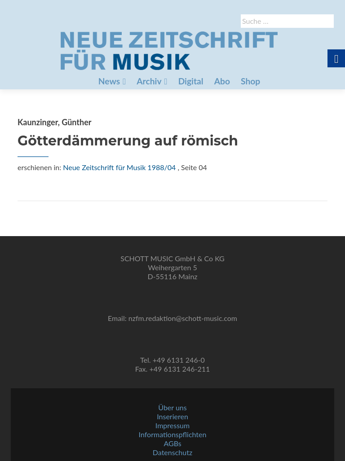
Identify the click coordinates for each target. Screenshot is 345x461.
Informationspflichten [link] (173, 434)
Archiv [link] (149, 81)
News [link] (109, 81)
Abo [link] (222, 81)
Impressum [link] (172, 425)
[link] (169, 50)
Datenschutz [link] (172, 452)
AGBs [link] (172, 443)
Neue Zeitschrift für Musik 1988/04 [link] (119, 167)
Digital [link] (190, 81)
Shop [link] (250, 81)
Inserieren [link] (172, 416)
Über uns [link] (172, 407)
